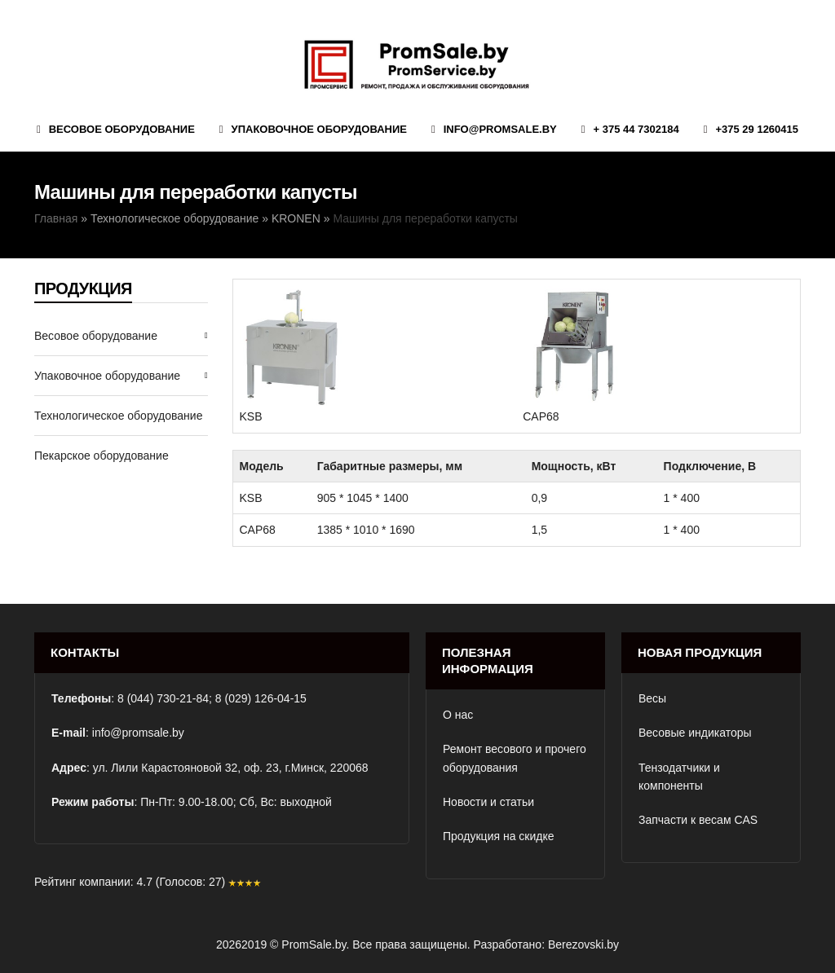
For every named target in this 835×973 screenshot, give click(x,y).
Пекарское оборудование (101, 455)
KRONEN (296, 218)
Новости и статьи (488, 801)
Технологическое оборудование (174, 218)
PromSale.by (313, 944)
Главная (55, 218)
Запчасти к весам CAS (698, 819)
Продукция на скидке (498, 836)
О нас (458, 714)
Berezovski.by (583, 944)
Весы (652, 698)
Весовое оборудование (95, 335)
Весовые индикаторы (695, 732)
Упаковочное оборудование (107, 375)
